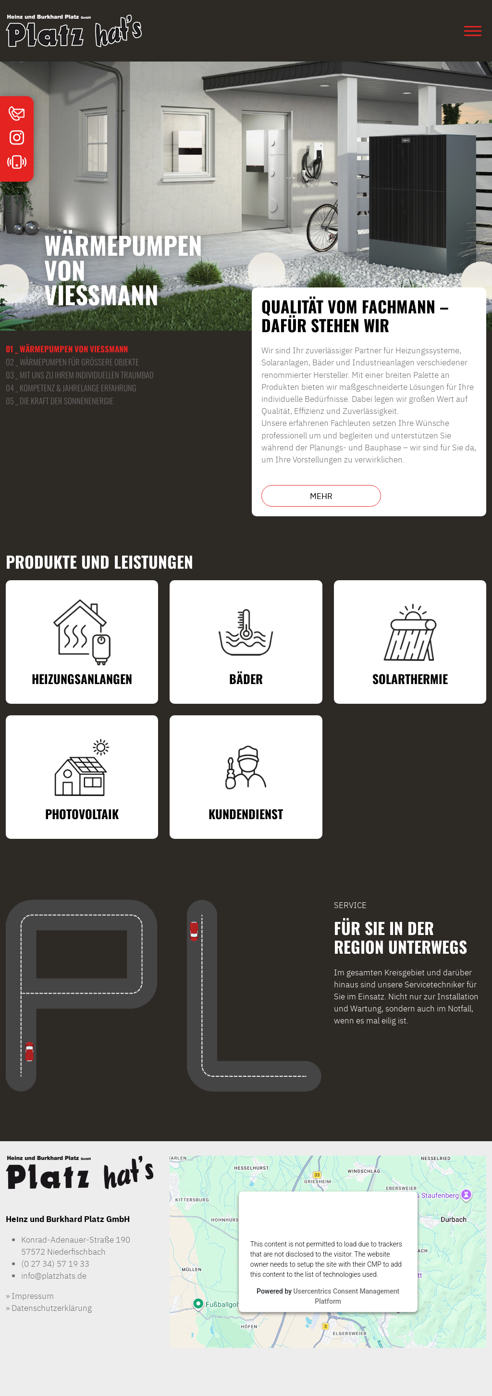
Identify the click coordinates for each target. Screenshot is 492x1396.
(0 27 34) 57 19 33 (55, 1263)
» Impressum (30, 1295)
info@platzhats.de (53, 1275)
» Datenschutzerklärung (49, 1307)
